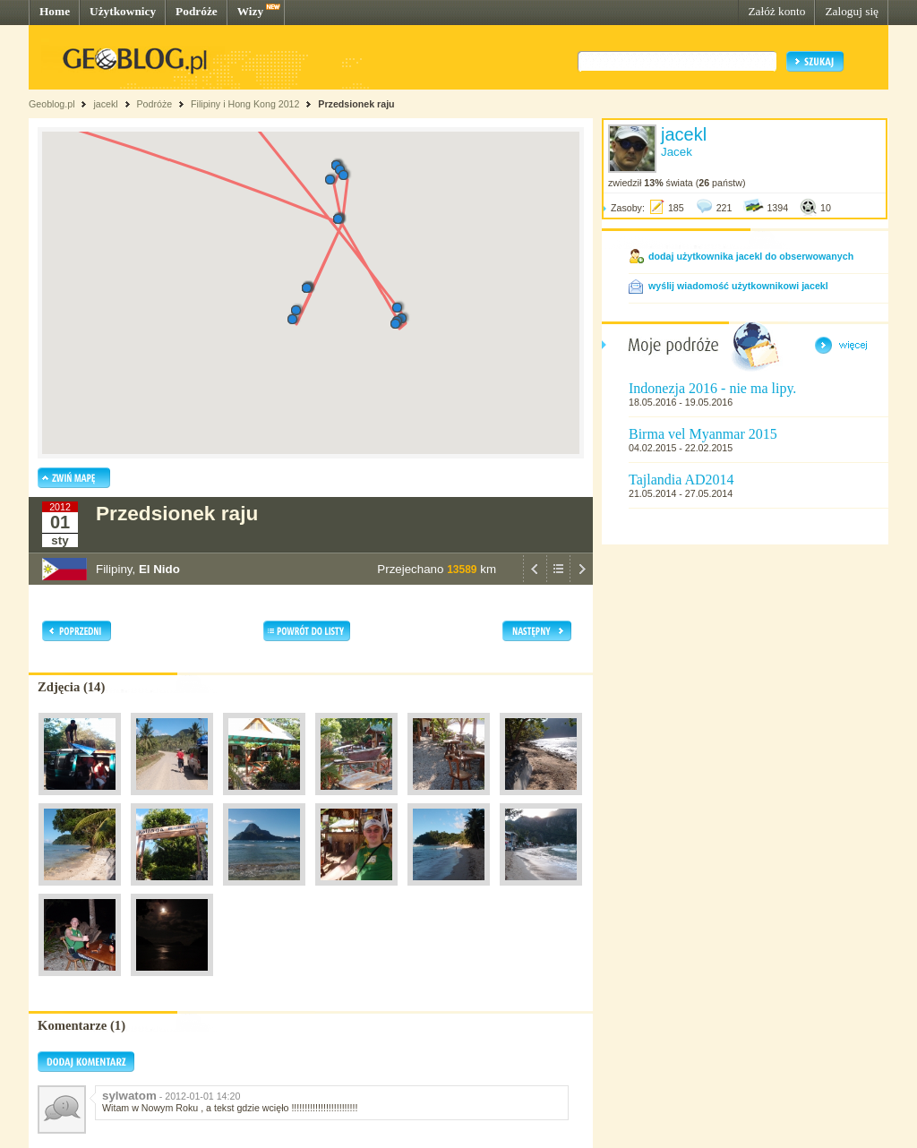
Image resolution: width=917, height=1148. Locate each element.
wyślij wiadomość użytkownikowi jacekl (738, 285)
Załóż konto (776, 11)
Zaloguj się (851, 11)
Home (54, 11)
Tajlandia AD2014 (681, 479)
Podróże (197, 11)
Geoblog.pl (52, 104)
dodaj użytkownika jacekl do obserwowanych (750, 256)
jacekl (105, 104)
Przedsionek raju (356, 104)
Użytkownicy (123, 11)
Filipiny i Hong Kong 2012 (245, 104)
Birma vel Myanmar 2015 (703, 433)
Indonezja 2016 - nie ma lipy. (712, 388)
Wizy (250, 11)
